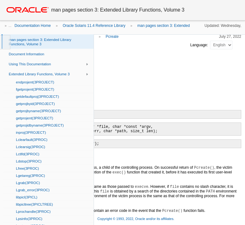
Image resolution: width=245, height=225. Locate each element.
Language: (199, 45)
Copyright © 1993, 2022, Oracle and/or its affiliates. (136, 219)
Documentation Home (33, 25)
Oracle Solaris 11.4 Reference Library (94, 25)
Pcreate (111, 36)
